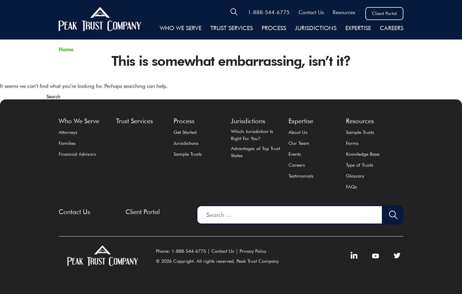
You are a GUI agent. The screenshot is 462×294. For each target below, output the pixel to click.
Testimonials (301, 176)
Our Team (298, 143)
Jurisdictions (186, 143)
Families (67, 143)
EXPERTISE (358, 28)
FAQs (351, 187)
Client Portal (384, 13)
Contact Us (311, 12)
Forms (352, 143)
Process (274, 28)
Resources (344, 12)
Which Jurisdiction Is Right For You (252, 135)
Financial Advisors (77, 154)
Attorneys (68, 132)
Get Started (185, 132)
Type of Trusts (359, 165)
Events (294, 154)
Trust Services (231, 28)
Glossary (355, 176)
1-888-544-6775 (269, 12)
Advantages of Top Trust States (255, 152)
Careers (391, 28)
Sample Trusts (188, 154)
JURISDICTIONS (315, 28)
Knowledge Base (363, 154)
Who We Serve (181, 28)
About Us (298, 132)
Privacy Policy (253, 251)
